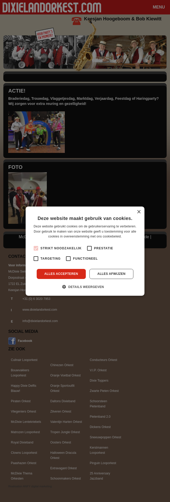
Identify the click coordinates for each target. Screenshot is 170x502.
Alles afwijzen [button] (111, 274)
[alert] (85, 251)
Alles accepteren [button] (61, 274)
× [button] (139, 212)
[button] (85, 286)
